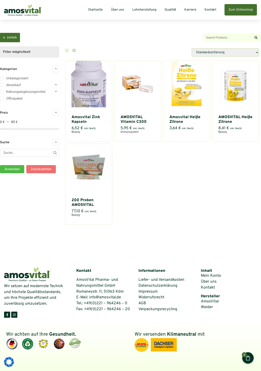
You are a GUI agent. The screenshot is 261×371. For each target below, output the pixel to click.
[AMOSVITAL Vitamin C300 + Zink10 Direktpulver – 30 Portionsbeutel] (137, 106)
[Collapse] (56, 69)
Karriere (190, 10)
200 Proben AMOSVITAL (83, 202)
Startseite (95, 10)
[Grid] (67, 51)
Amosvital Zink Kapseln (86, 119)
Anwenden (12, 169)
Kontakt (210, 10)
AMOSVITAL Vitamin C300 (134, 119)
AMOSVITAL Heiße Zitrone (235, 119)
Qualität (170, 10)
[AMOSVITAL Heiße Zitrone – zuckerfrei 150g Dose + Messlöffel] (235, 106)
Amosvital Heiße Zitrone (184, 119)
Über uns (117, 10)
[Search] (256, 37)
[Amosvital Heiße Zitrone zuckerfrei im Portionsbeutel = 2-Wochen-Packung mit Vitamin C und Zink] (186, 106)
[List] (74, 51)
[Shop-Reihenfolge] (225, 52)
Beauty (76, 131)
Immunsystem (130, 131)
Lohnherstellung (144, 10)
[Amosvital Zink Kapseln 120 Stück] (88, 106)
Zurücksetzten (41, 169)
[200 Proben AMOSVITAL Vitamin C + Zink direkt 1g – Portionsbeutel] (88, 189)
